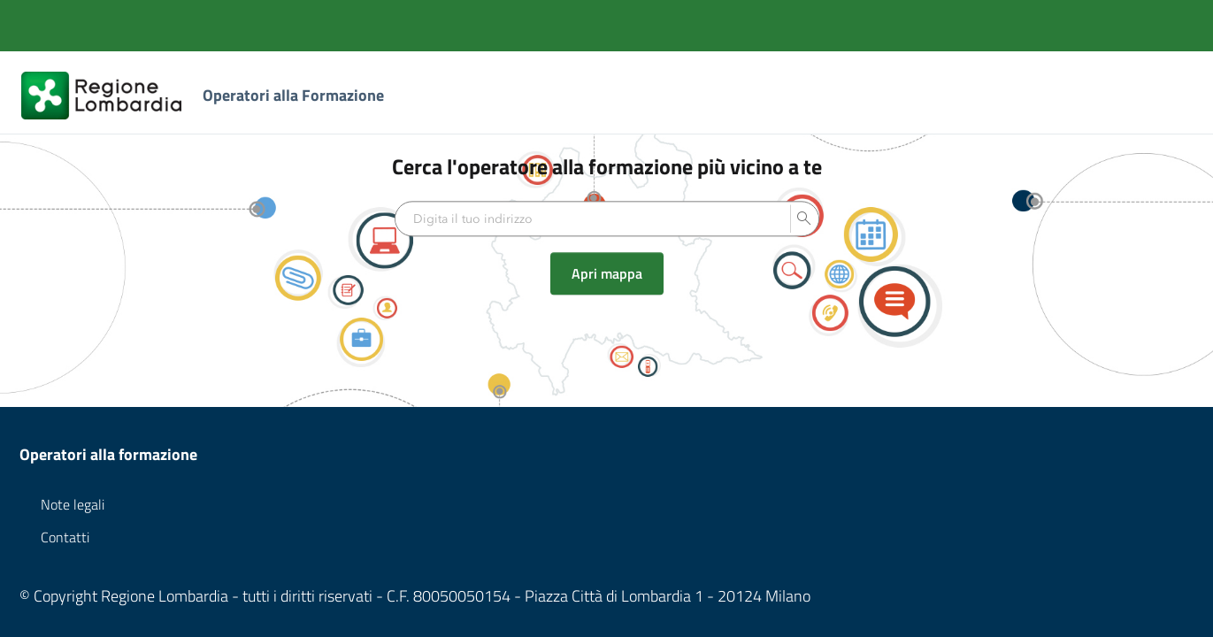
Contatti (65, 537)
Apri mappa (607, 274)
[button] (804, 219)
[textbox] (592, 219)
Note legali (72, 504)
